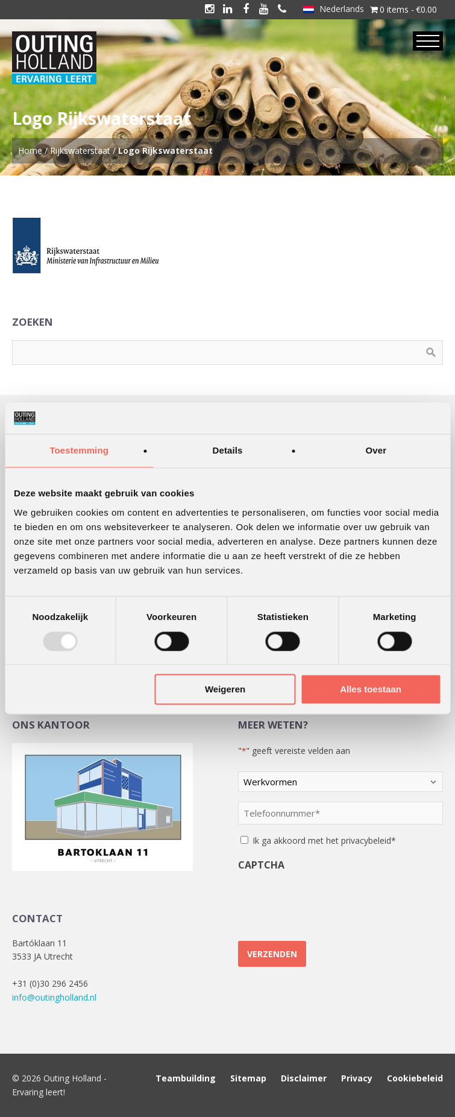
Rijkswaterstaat (80, 150)
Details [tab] (228, 451)
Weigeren (225, 690)
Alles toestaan (370, 690)
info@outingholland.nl (54, 997)
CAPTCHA (261, 865)
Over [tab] (376, 451)
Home (30, 150)
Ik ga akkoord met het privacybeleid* (324, 840)
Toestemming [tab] (78, 451)
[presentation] (329, 901)
